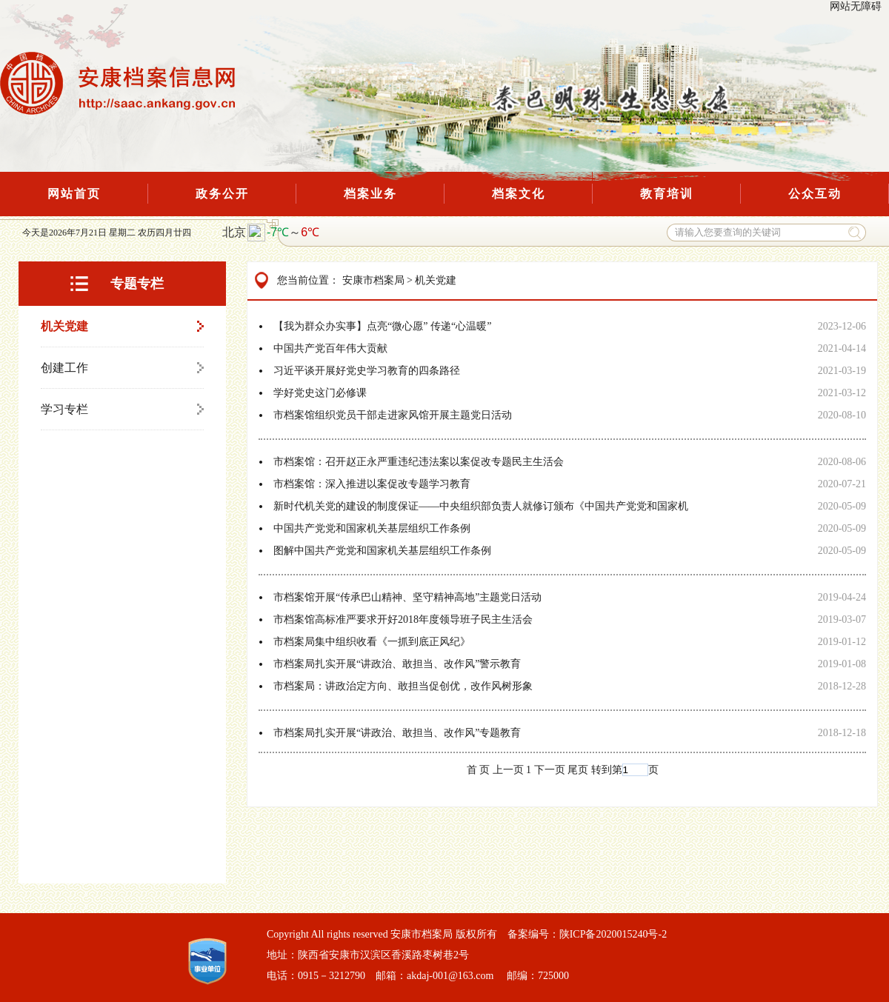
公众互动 (815, 193)
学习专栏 (64, 409)
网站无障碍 (856, 6)
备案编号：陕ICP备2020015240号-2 (587, 934)
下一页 (549, 769)
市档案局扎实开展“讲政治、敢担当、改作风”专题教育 (397, 732)
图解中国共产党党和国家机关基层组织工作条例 (382, 550)
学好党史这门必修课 (320, 392)
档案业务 (370, 193)
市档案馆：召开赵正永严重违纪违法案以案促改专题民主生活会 (418, 461)
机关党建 (64, 326)
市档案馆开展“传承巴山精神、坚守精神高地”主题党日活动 (407, 597)
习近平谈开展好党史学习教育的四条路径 (366, 370)
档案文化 (518, 193)
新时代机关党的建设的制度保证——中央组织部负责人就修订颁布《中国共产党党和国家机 (480, 506)
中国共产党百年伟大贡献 (330, 348)
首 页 (478, 769)
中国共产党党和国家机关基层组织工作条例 (371, 528)
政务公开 (222, 193)
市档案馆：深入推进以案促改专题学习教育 (371, 484)
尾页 (577, 769)
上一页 (508, 769)
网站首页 (74, 193)
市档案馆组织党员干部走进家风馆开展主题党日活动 (392, 415)
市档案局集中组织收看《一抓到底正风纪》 (371, 641)
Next (250, 26)
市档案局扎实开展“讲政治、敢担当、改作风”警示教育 (397, 663)
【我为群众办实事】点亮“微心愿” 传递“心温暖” (382, 326)
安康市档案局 (373, 280)
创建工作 (64, 367)
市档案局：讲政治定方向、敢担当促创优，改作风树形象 (403, 686)
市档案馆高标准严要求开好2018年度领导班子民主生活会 (403, 619)
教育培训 (666, 193)
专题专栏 (137, 283)
